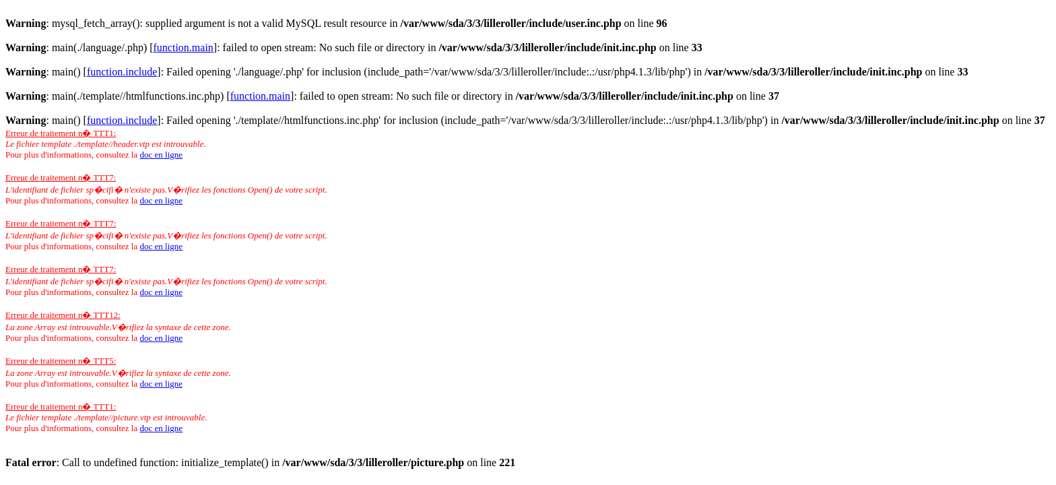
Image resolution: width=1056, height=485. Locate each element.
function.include (122, 71)
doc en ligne (161, 155)
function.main (183, 47)
